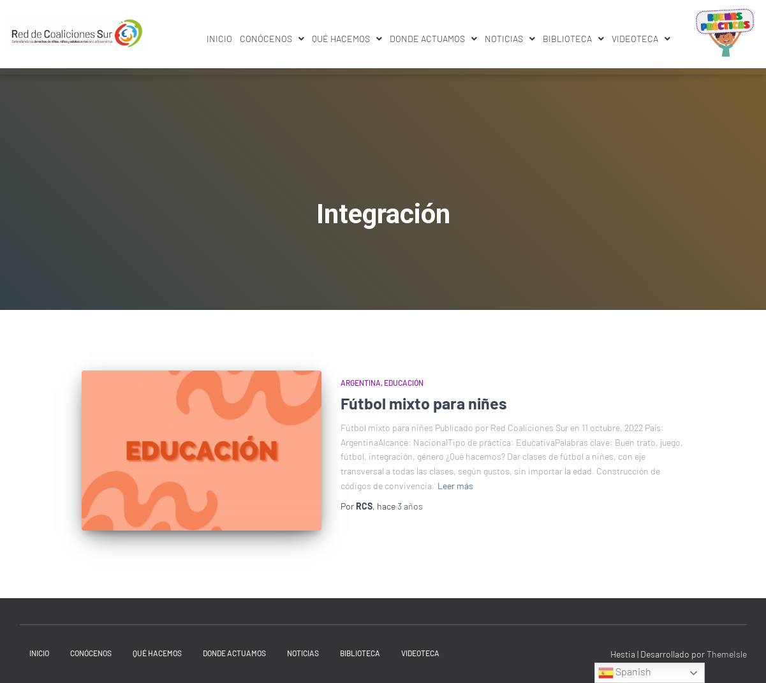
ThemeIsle (727, 654)
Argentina (361, 382)
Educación (404, 382)
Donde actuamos (433, 38)
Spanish (624, 672)
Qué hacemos (347, 38)
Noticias (510, 38)
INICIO (219, 38)
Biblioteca (573, 38)
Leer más (455, 485)
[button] (272, 39)
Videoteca (641, 38)
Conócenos (272, 38)
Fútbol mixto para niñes (424, 403)
